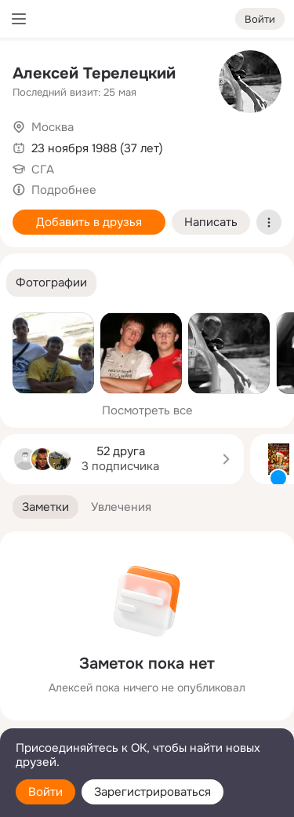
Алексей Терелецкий (94, 73)
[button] (51, 283)
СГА (42, 169)
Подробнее (63, 190)
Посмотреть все (147, 410)
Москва (52, 127)
